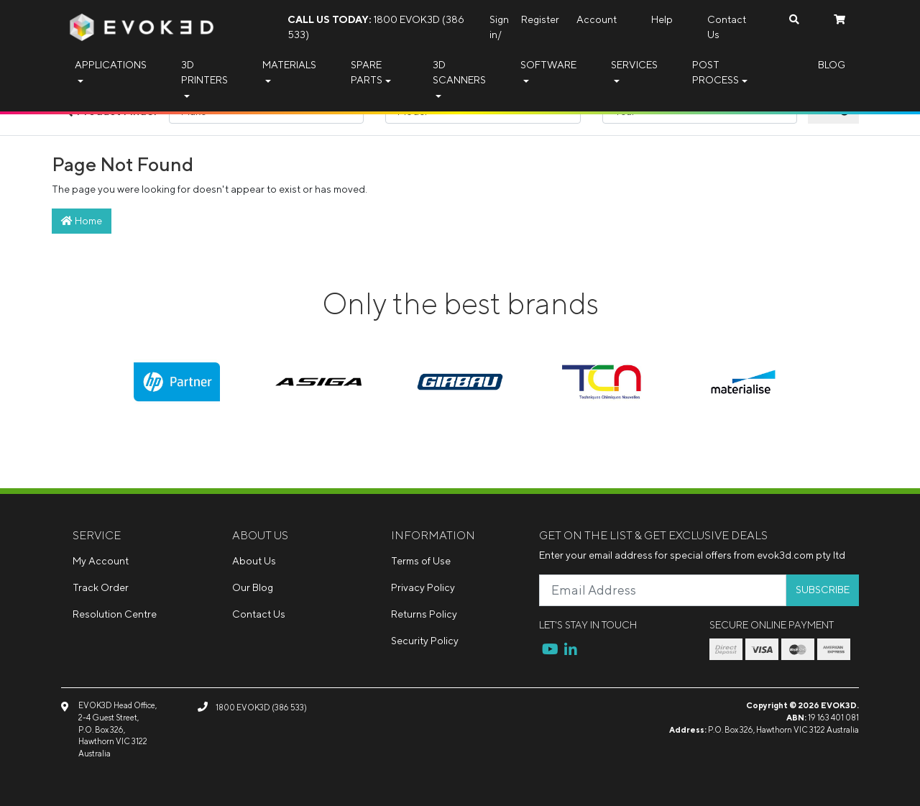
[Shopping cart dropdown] (839, 19)
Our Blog (252, 587)
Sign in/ (499, 27)
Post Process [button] (715, 72)
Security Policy (425, 640)
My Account (101, 561)
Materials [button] (289, 64)
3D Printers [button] (204, 72)
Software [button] (548, 64)
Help (662, 19)
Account (596, 19)
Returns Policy (424, 614)
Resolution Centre (115, 614)
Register (540, 19)
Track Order (101, 587)
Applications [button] (111, 64)
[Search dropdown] (794, 19)
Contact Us (726, 27)
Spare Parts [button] (366, 72)
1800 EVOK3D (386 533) (376, 27)
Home (81, 220)
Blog (831, 64)
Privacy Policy (423, 587)
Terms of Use (421, 561)
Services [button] (634, 64)
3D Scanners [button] (459, 72)
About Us (254, 561)
